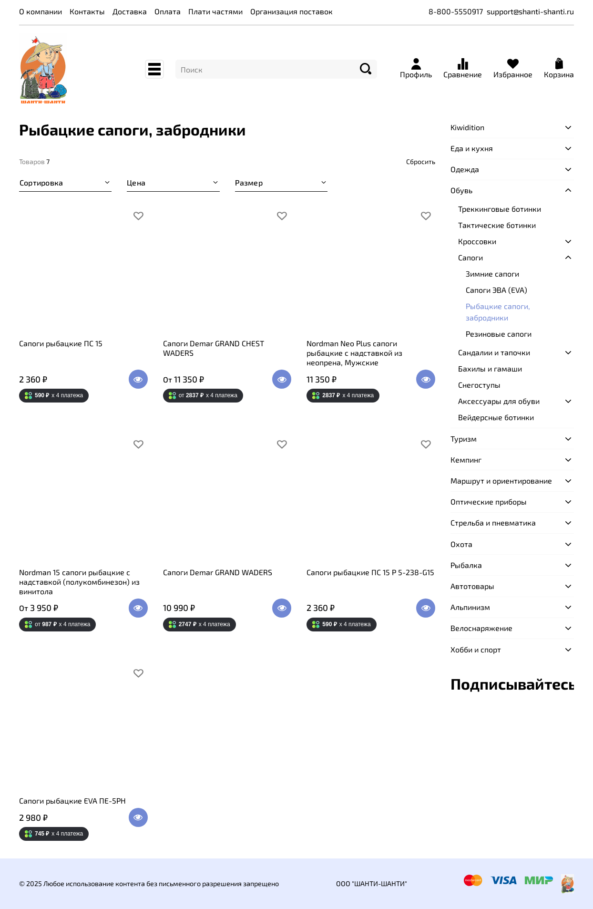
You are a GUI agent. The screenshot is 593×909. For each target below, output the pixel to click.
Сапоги (470, 257)
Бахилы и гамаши (490, 368)
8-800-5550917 (456, 11)
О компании (40, 11)
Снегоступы (479, 384)
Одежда (464, 169)
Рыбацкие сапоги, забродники (498, 311)
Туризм (463, 438)
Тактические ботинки (497, 224)
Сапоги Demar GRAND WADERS (217, 572)
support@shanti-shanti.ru (530, 11)
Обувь (461, 190)
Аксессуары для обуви (499, 400)
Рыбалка (466, 564)
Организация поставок (291, 11)
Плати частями (215, 11)
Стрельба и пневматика (493, 522)
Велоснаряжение (481, 627)
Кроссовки (477, 241)
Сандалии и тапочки (494, 352)
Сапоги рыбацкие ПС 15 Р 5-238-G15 (370, 572)
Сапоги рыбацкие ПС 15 (60, 343)
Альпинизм (470, 606)
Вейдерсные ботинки (496, 417)
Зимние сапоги (492, 273)
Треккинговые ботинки (499, 208)
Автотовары (472, 585)
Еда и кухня (471, 148)
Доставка (129, 11)
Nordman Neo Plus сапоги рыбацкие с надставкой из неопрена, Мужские (354, 353)
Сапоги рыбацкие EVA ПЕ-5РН (72, 800)
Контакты (87, 11)
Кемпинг (465, 459)
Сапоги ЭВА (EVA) (496, 289)
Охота (461, 543)
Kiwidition (467, 127)
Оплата (167, 11)
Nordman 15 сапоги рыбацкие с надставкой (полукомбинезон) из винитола (79, 582)
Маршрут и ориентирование (501, 480)
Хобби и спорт (475, 649)
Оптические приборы (488, 501)
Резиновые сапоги (499, 333)
